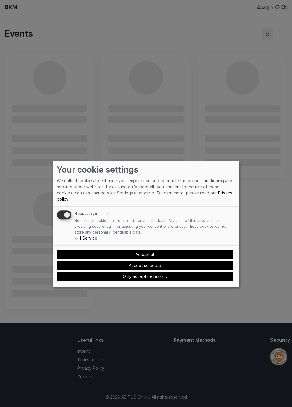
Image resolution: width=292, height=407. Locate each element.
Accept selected (145, 265)
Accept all (145, 254)
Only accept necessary (145, 276)
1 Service (85, 238)
